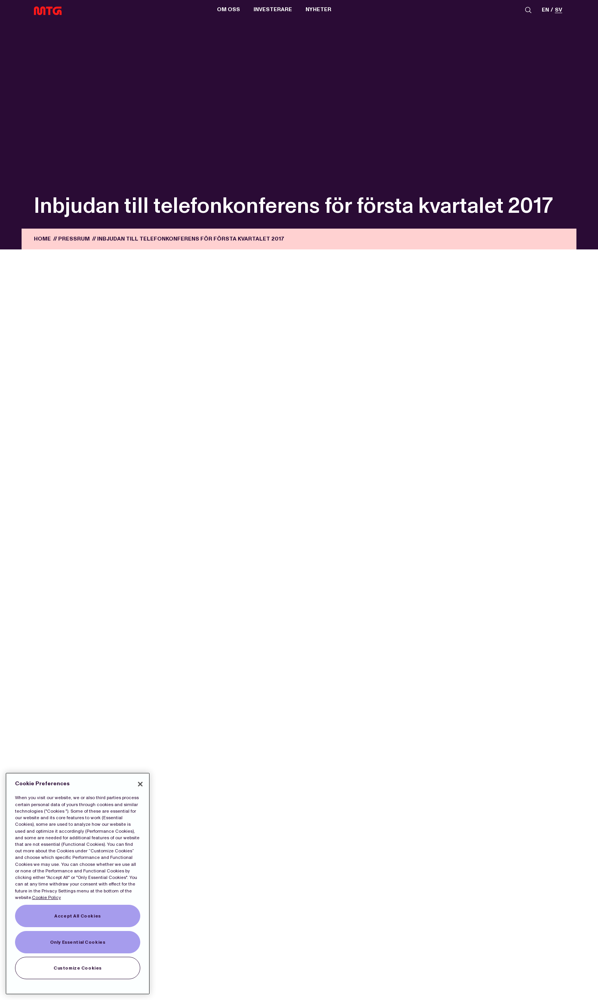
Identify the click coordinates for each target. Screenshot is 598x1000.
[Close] (140, 784)
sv (558, 10)
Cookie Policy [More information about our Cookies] (46, 897)
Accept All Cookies (77, 916)
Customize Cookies (78, 968)
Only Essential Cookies (78, 942)
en (545, 10)
